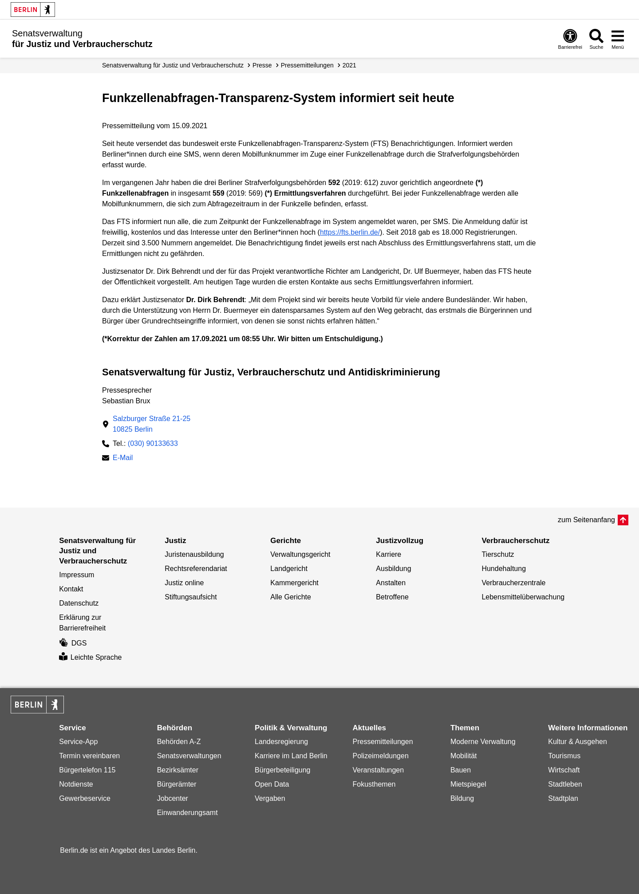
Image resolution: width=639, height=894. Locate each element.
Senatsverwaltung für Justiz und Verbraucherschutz (173, 65)
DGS (73, 643)
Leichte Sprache (90, 657)
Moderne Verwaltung (483, 741)
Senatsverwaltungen (189, 756)
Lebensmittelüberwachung (522, 597)
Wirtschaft (564, 770)
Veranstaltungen (378, 770)
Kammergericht (294, 583)
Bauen (460, 770)
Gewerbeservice (84, 798)
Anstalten (391, 583)
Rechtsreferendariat (196, 568)
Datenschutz (79, 603)
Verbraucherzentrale (513, 583)
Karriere (388, 554)
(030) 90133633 (153, 443)
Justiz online (184, 583)
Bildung (462, 798)
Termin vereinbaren (89, 756)
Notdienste (76, 784)
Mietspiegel (468, 784)
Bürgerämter (177, 784)
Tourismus (564, 756)
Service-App (78, 741)
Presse (262, 65)
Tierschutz (497, 554)
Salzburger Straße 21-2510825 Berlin (151, 424)
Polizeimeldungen (380, 756)
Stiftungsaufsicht (191, 597)
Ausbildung (393, 568)
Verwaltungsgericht (300, 554)
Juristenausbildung (194, 554)
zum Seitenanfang (586, 520)
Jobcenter (172, 798)
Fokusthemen (373, 784)
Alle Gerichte (290, 597)
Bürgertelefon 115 (87, 770)
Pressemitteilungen (382, 741)
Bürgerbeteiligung (282, 770)
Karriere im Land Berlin (291, 756)
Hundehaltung (503, 568)
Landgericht (289, 568)
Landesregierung (281, 741)
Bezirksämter (177, 770)
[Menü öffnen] (617, 39)
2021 (349, 65)
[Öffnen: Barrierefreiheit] (570, 39)
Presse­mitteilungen (307, 65)
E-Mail (123, 458)
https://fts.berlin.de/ (350, 232)
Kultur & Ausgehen (577, 741)
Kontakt (71, 589)
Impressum (76, 575)
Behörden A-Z (179, 741)
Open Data (272, 784)
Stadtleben (565, 784)
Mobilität (463, 756)
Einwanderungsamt (187, 812)
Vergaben (270, 798)
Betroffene (392, 597)
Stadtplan (563, 798)
